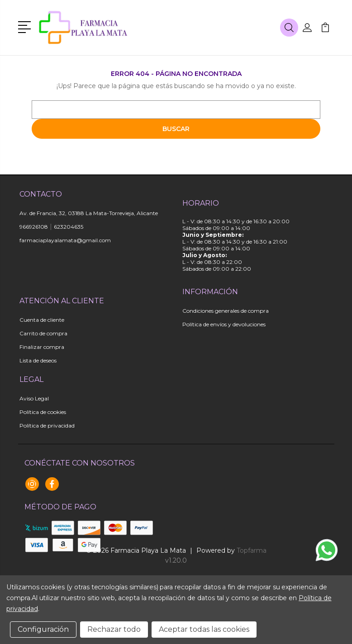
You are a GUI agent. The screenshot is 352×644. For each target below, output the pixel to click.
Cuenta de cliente (41, 319)
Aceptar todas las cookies (204, 629)
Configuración (43, 629)
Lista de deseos (38, 360)
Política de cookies (42, 412)
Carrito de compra (43, 333)
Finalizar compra (41, 346)
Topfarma (251, 550)
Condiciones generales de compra (225, 310)
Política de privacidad (47, 425)
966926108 (33, 226)
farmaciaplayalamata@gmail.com (65, 240)
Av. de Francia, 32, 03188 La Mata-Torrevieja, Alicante (88, 213)
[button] (26, 26)
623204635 (68, 226)
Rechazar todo (114, 629)
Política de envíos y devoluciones (224, 324)
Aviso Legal (34, 398)
